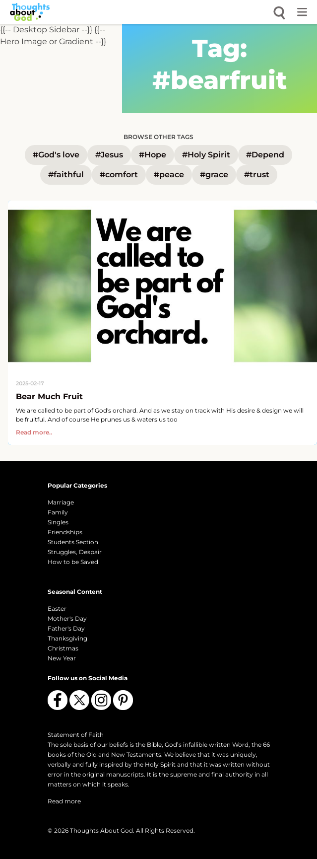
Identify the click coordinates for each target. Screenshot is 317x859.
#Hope (152, 154)
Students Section (73, 542)
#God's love (56, 154)
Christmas (63, 648)
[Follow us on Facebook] (57, 700)
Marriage (61, 502)
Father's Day (66, 628)
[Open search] (279, 12)
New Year (62, 658)
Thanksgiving (67, 638)
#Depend (265, 154)
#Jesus (109, 154)
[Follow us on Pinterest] (123, 700)
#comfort (119, 174)
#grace (214, 174)
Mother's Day (67, 618)
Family (58, 512)
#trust (256, 174)
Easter (57, 608)
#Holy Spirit (206, 154)
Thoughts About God (101, 830)
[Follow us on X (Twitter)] (79, 700)
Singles (58, 522)
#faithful (66, 174)
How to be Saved (73, 562)
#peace (169, 174)
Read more (64, 801)
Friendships (65, 532)
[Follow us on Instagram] (101, 700)
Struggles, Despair (75, 552)
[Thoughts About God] (30, 12)
